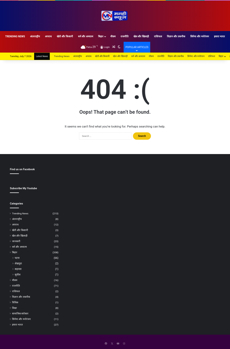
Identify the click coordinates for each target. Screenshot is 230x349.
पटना (17, 257)
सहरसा (18, 269)
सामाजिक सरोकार (20, 313)
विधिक (15, 302)
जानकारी (16, 241)
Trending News (15, 36)
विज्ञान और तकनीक (176, 36)
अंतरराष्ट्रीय (35, 36)
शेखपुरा (18, 263)
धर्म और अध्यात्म (85, 36)
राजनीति (124, 36)
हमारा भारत (219, 36)
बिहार (100, 36)
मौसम (113, 36)
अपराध (48, 36)
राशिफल (158, 36)
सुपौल (17, 274)
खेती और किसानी (65, 36)
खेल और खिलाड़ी (141, 36)
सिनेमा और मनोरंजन (199, 36)
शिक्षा (14, 307)
